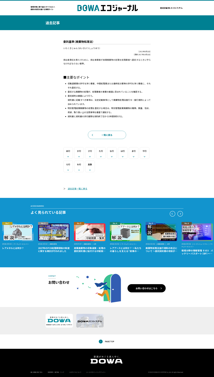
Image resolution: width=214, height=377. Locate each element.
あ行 (68, 151)
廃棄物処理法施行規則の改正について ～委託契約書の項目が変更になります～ (161, 251)
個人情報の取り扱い (37, 372)
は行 (123, 151)
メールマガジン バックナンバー (96, 372)
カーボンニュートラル (200, 244)
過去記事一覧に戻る (77, 188)
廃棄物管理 (53, 244)
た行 (101, 151)
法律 (94, 244)
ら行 (68, 164)
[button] (172, 214)
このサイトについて (75, 372)
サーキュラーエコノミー (21, 244)
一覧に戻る (107, 135)
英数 (90, 164)
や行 (144, 151)
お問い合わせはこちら (146, 288)
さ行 (90, 151)
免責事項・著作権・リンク (56, 372)
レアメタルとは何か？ (13, 248)
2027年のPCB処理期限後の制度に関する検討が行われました (54, 249)
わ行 (79, 164)
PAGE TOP (109, 341)
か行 (79, 151)
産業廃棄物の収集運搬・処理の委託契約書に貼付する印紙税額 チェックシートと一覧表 (91, 251)
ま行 (134, 151)
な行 (112, 151)
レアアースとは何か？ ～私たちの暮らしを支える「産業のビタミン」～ (125, 251)
